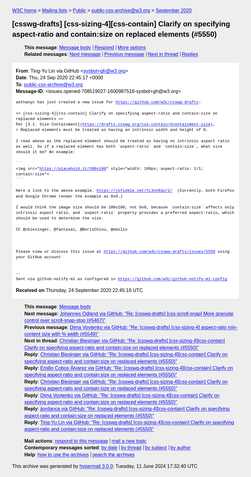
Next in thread (163, 54)
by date (109, 447)
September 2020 (174, 10)
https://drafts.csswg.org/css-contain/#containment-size (146, 124)
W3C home (24, 10)
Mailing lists (54, 10)
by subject (156, 447)
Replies (190, 54)
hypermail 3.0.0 (96, 466)
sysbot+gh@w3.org (104, 71)
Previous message (124, 54)
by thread (131, 447)
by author (180, 447)
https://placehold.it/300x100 (73, 169)
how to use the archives (63, 454)
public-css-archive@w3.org (121, 10)
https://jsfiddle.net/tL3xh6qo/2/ (134, 191)
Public (79, 10)
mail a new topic (129, 441)
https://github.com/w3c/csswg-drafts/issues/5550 (159, 252)
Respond (104, 47)
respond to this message (81, 441)
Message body (75, 47)
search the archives (113, 454)
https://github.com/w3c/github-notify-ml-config (172, 279)
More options (132, 47)
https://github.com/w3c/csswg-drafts (157, 102)
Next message (85, 54)
